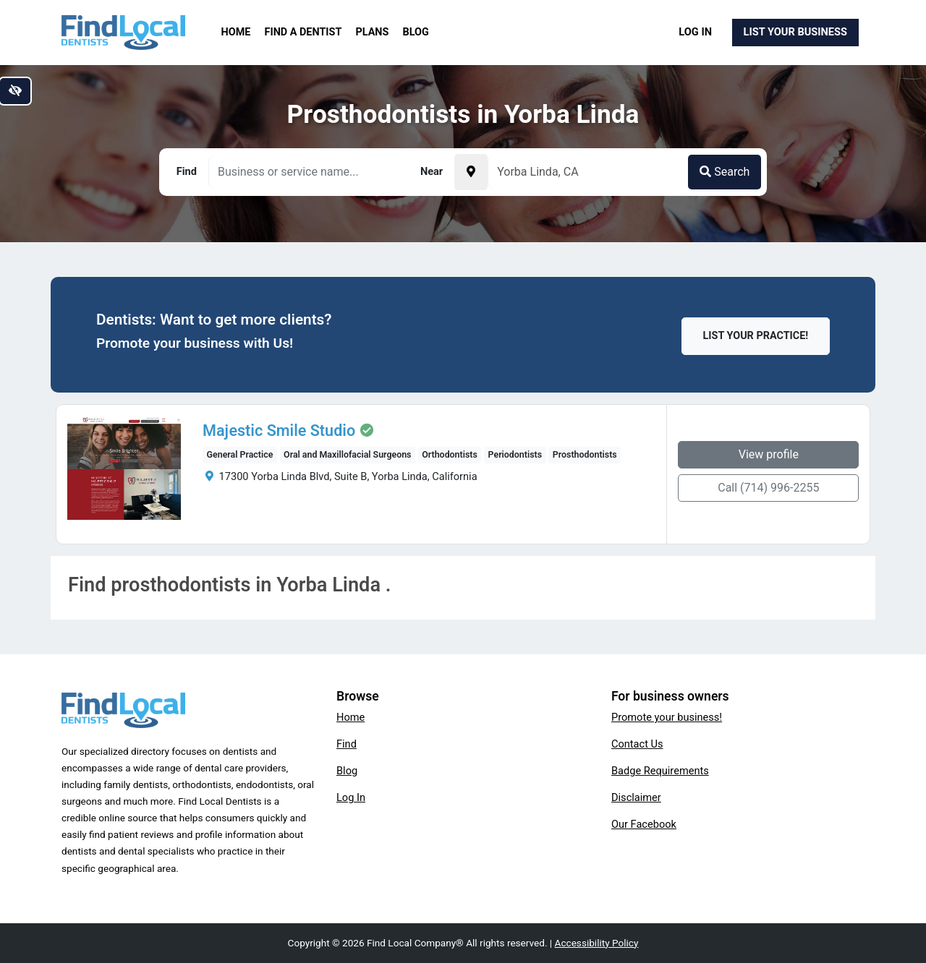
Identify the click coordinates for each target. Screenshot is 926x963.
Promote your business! (666, 717)
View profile (772, 454)
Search (724, 172)
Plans (372, 32)
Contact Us (637, 743)
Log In (695, 31)
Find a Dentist (303, 32)
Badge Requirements (660, 770)
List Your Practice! (756, 336)
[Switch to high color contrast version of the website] (15, 91)
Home (236, 32)
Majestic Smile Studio (276, 430)
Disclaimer (636, 797)
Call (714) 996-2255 (772, 488)
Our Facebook (643, 824)
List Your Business (795, 31)
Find (346, 743)
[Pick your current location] (471, 172)
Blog (416, 32)
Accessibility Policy (597, 943)
